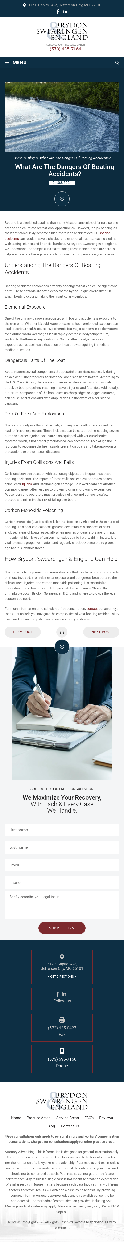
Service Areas (67, 1118)
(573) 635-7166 (65, 49)
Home (16, 1118)
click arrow (62, 646)
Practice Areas (38, 1118)
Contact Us (70, 1126)
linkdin (65, 11)
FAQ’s (89, 1118)
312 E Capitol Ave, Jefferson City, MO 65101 (64, 5)
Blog (51, 1126)
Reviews (106, 1118)
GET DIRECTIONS (62, 976)
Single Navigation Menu (61, 632)
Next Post (101, 632)
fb (58, 11)
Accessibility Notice (89, 1222)
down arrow (62, 198)
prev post (23, 632)
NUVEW (14, 1222)
